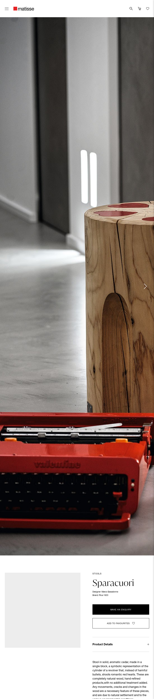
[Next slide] (145, 286)
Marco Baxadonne (110, 592)
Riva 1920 (103, 595)
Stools (97, 574)
